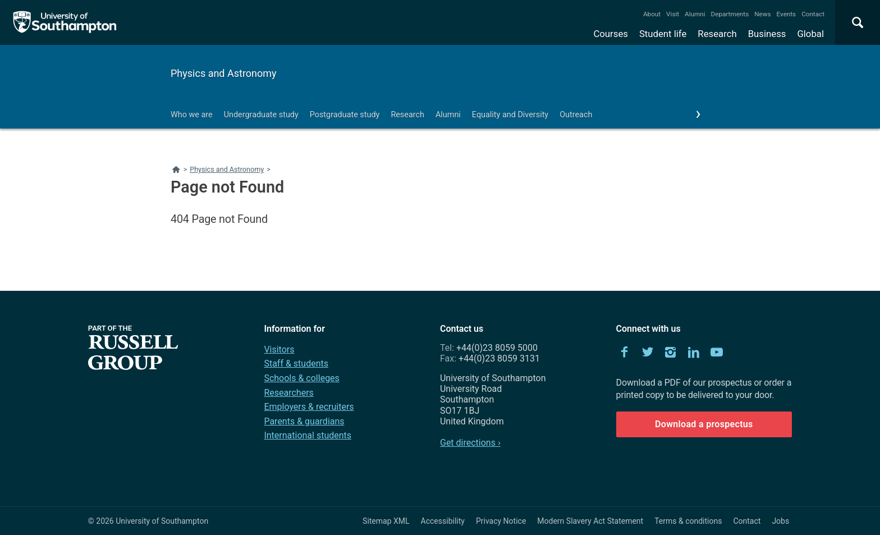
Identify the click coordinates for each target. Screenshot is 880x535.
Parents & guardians (304, 421)
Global (810, 33)
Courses (610, 33)
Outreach (576, 115)
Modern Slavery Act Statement (590, 520)
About (652, 14)
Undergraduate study (261, 115)
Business (767, 33)
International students (307, 435)
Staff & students (296, 363)
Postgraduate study (345, 115)
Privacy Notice (501, 520)
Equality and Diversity (510, 115)
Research (717, 33)
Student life (662, 33)
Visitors (279, 349)
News (762, 14)
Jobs (780, 520)
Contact (812, 14)
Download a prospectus (704, 424)
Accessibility (443, 520)
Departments (730, 14)
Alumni (695, 14)
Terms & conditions (688, 520)
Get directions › (470, 442)
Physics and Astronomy (224, 73)
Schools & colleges (301, 378)
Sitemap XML (386, 520)
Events (786, 14)
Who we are (192, 115)
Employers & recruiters (309, 406)
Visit (672, 14)
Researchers (288, 392)
